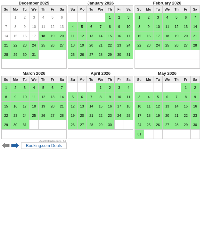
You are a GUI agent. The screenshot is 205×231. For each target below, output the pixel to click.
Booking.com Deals (44, 145)
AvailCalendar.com (50, 141)
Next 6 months (15, 145)
